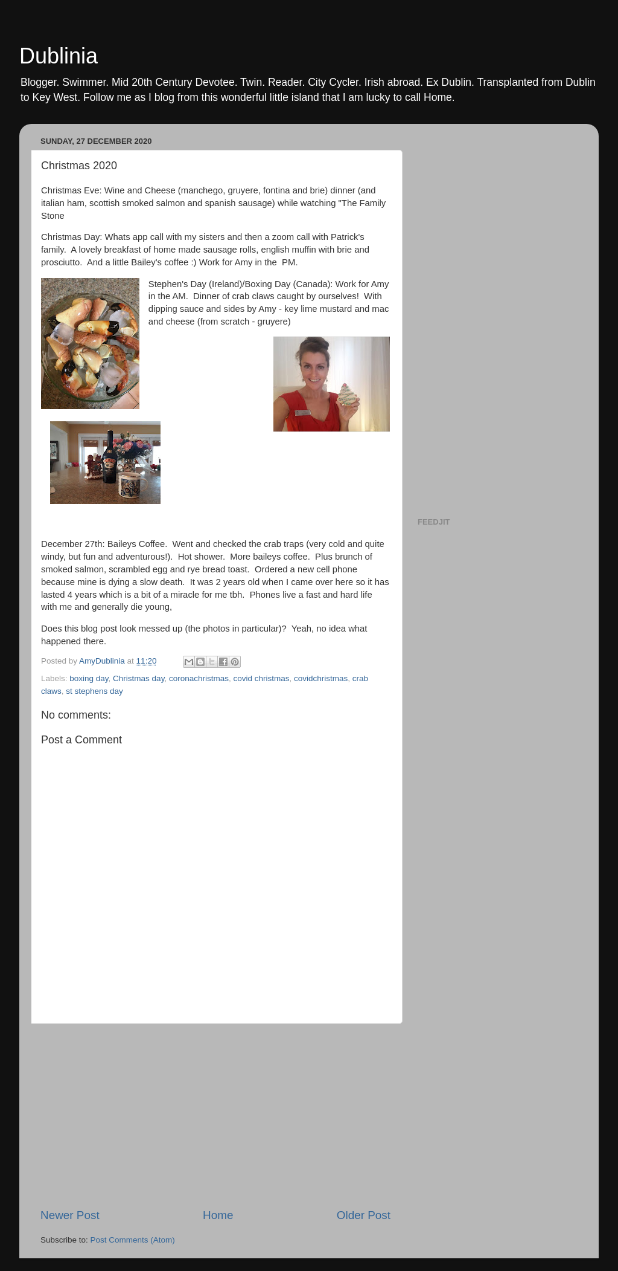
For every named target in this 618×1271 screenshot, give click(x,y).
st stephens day (94, 691)
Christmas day (138, 678)
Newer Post (70, 1215)
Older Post (363, 1215)
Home (218, 1215)
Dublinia (58, 56)
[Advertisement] (215, 1115)
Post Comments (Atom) (133, 1239)
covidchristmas (321, 678)
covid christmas (261, 678)
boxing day (88, 678)
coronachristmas (199, 678)
